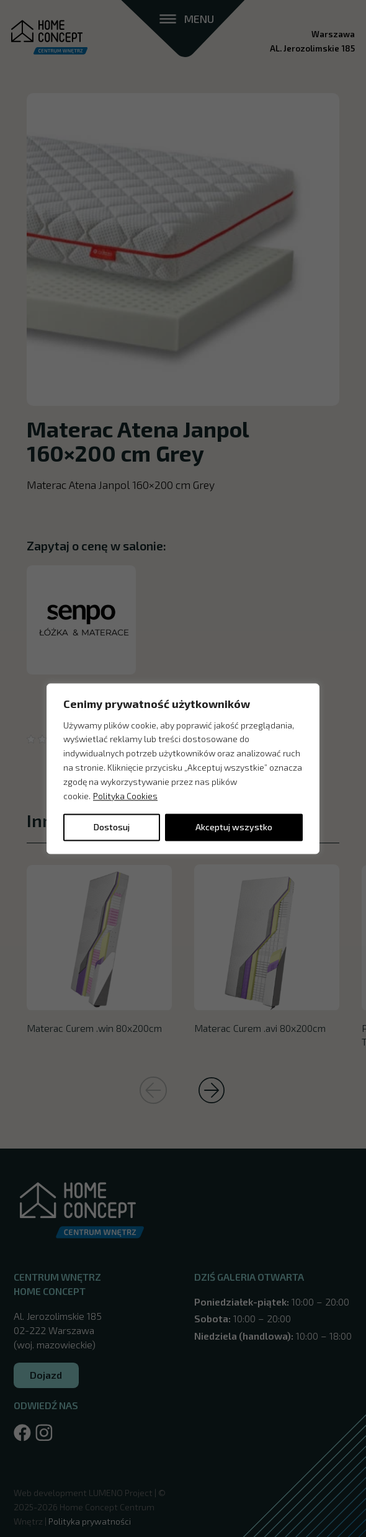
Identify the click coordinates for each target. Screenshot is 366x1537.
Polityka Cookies (125, 796)
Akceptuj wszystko (233, 827)
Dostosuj (112, 827)
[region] (183, 768)
